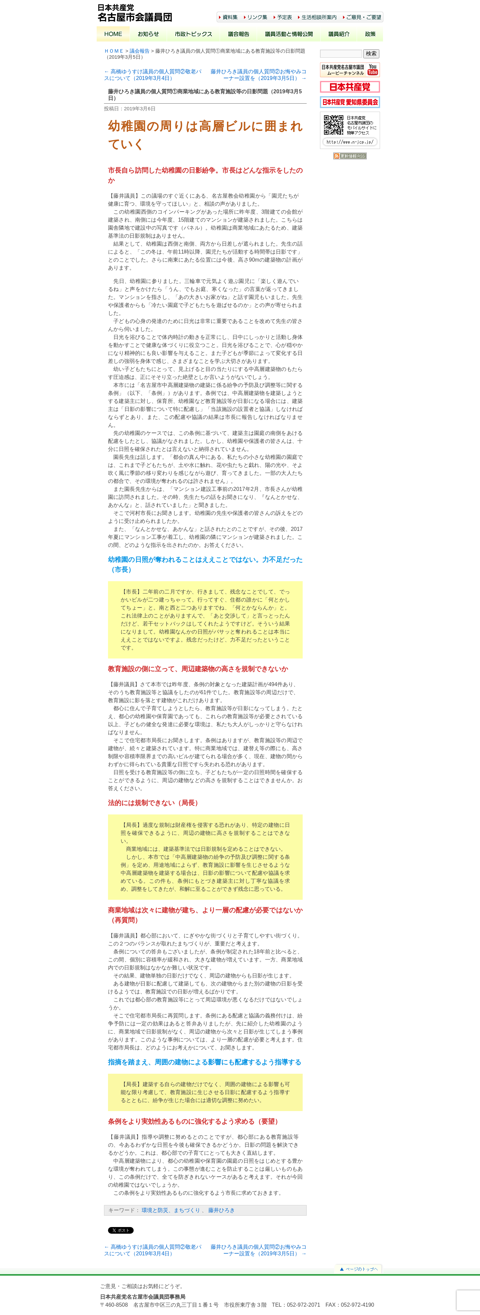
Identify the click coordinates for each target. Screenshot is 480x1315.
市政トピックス (193, 34)
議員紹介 (339, 34)
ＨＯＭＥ (114, 51)
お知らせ (148, 34)
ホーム (113, 34)
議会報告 (238, 34)
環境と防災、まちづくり (171, 1210)
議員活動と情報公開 (289, 34)
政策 (370, 34)
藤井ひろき (221, 1210)
